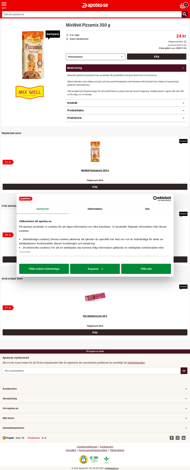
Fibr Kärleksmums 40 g (95, 316)
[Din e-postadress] (92, 370)
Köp (156, 56)
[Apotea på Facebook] (173, 437)
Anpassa (95, 268)
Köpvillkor (71, 450)
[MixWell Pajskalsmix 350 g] (95, 151)
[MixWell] (30, 92)
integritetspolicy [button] (136, 362)
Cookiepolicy (106, 447)
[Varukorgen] (183, 5)
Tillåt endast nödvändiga (44, 268)
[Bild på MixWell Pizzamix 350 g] (32, 54)
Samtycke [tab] (42, 208)
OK (183, 370)
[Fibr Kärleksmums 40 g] (95, 297)
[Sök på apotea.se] (92, 14)
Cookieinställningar (87, 447)
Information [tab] (95, 208)
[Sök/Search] (185, 14)
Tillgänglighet (117, 450)
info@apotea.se (111, 468)
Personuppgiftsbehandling (93, 450)
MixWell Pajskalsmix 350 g (95, 170)
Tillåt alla (146, 268)
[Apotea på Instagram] (178, 437)
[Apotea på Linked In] (184, 437)
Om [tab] (147, 208)
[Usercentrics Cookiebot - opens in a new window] (155, 198)
